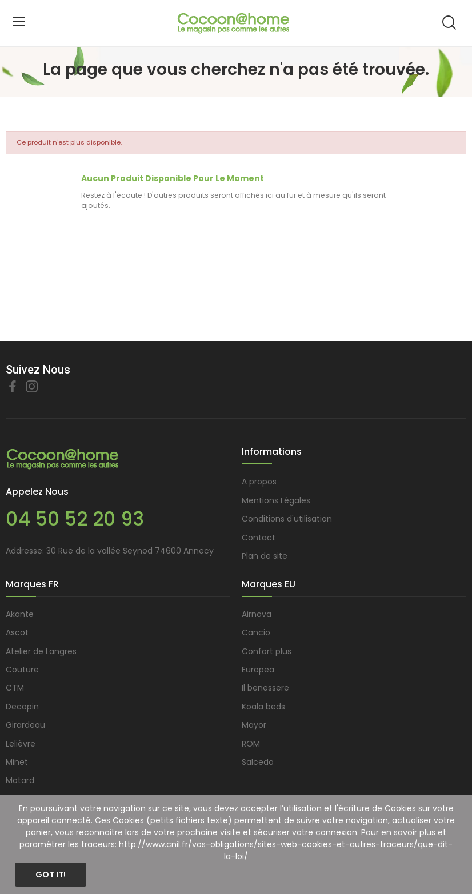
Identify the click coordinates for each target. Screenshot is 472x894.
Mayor (254, 725)
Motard (20, 780)
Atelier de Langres (41, 651)
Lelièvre (20, 743)
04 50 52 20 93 (75, 519)
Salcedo (258, 762)
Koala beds (263, 706)
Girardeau (25, 725)
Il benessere (265, 687)
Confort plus (266, 651)
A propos (259, 481)
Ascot (17, 632)
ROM (251, 743)
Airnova (256, 614)
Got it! (50, 874)
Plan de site (264, 556)
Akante (20, 614)
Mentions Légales (276, 500)
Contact (258, 537)
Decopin (22, 706)
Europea (258, 669)
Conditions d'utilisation (287, 518)
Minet (17, 762)
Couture (22, 669)
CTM (15, 687)
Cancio (256, 632)
